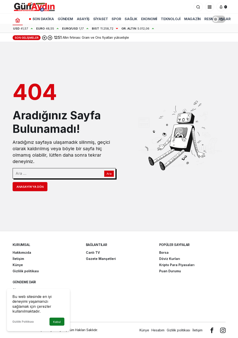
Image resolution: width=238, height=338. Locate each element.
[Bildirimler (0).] (221, 6)
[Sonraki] (50, 37)
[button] (209, 6)
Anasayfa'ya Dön (30, 186)
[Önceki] (44, 37)
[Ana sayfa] (17, 20)
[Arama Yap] (198, 6)
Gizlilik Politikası (23, 321)
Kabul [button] (57, 322)
